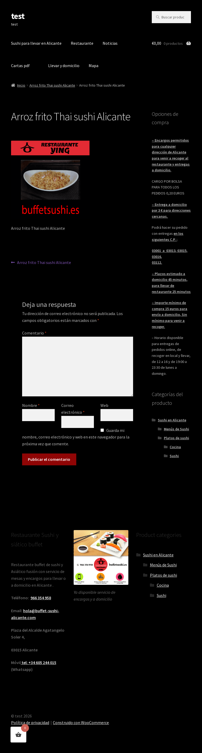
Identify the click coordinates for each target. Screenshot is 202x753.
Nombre (31, 405)
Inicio (21, 85)
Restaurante (82, 43)
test (17, 16)
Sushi (174, 455)
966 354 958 (41, 597)
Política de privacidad (30, 722)
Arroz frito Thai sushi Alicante (52, 85)
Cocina (175, 447)
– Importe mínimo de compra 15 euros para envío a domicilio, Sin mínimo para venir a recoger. (169, 314)
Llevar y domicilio (63, 65)
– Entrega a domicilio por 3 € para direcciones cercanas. (171, 210)
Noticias (110, 43)
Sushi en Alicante (172, 420)
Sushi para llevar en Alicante (36, 43)
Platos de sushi (176, 438)
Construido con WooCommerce (81, 722)
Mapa (93, 65)
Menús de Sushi (176, 429)
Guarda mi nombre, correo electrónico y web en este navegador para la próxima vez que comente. (75, 437)
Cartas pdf (20, 65)
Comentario (34, 333)
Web (104, 405)
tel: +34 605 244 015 (38, 662)
